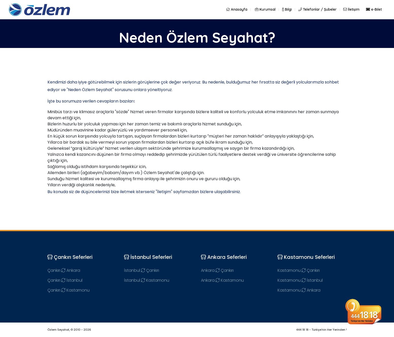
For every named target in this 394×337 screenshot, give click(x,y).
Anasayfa (236, 9)
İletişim (351, 9)
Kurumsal (265, 9)
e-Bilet (374, 9)
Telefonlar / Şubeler (317, 9)
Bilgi (287, 9)
